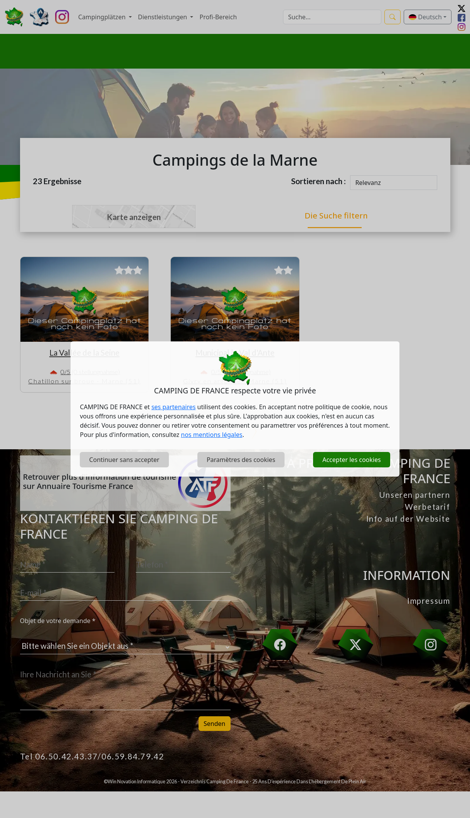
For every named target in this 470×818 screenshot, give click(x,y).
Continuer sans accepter (124, 459)
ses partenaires (174, 407)
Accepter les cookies (351, 459)
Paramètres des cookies (241, 459)
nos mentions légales (211, 434)
